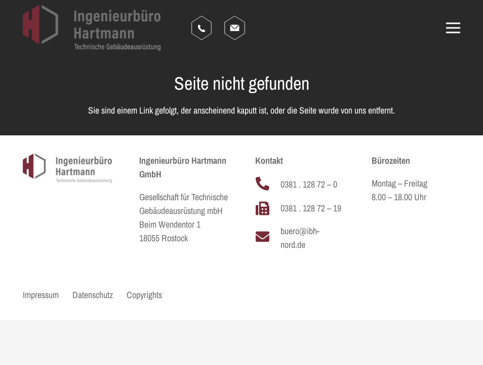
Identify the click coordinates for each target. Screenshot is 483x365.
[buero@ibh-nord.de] (267, 237)
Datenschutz (92, 294)
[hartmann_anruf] (201, 28)
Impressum (41, 294)
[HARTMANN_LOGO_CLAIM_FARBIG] (91, 28)
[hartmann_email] (234, 28)
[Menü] (453, 28)
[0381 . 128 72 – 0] (267, 184)
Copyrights (144, 294)
